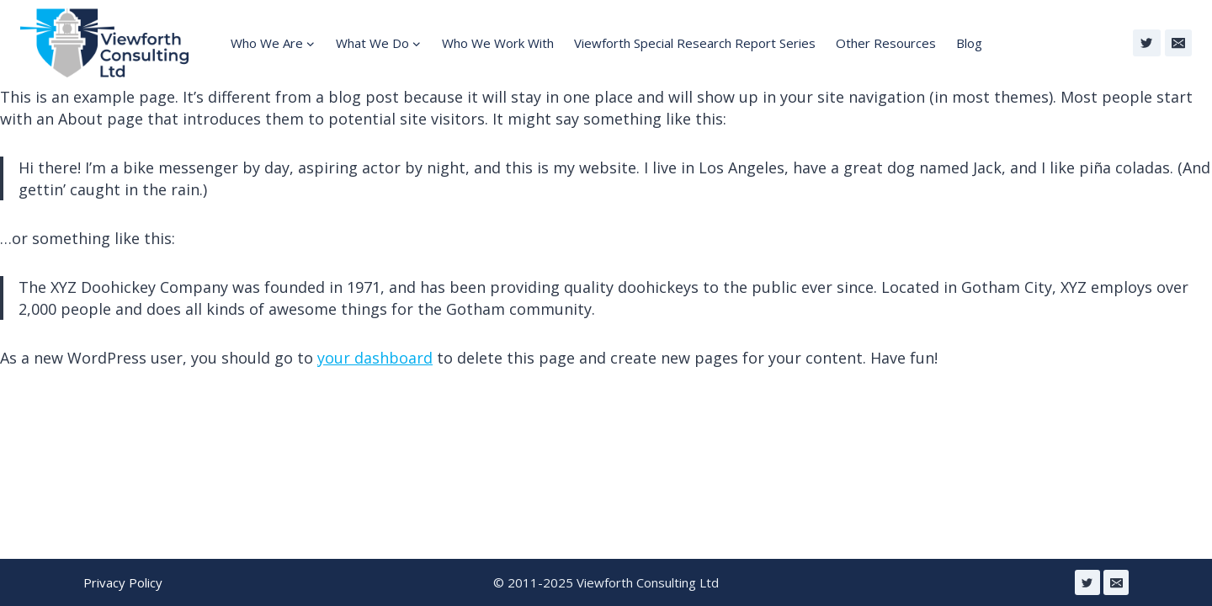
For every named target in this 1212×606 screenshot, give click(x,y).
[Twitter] (1146, 42)
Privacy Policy (122, 582)
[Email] (1178, 42)
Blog (969, 43)
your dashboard (375, 358)
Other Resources (886, 43)
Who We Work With (498, 43)
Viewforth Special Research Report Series (695, 43)
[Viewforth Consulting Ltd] (104, 42)
